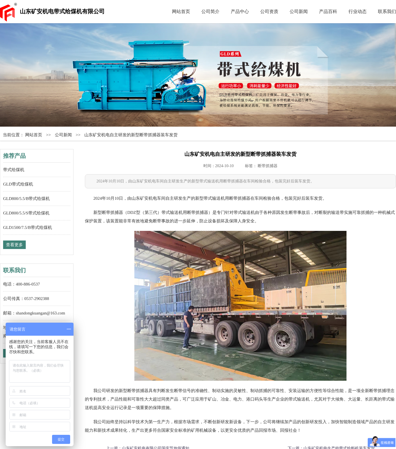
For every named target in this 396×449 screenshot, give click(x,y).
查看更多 (14, 244)
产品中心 (240, 11)
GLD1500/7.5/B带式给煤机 (27, 227)
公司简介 (210, 11)
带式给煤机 (13, 169)
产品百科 (328, 11)
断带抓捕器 (267, 166)
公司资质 (269, 11)
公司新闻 (299, 11)
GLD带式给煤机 (18, 184)
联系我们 (387, 11)
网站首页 (181, 11)
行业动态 (357, 11)
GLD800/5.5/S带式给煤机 (26, 213)
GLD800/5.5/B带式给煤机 (26, 198)
